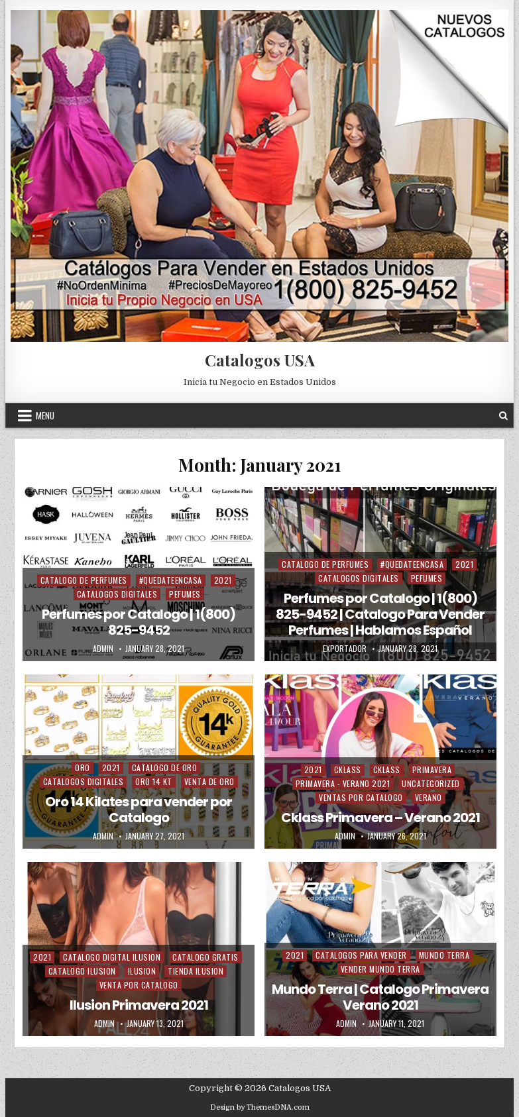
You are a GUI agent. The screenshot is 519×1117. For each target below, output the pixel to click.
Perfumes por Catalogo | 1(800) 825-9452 (138, 622)
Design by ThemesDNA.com (260, 1107)
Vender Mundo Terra (380, 969)
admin (103, 649)
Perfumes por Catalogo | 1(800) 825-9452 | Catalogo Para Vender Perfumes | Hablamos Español (380, 614)
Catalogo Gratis (205, 957)
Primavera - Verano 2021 (343, 783)
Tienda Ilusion (195, 971)
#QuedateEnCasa (170, 580)
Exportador (345, 649)
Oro (82, 767)
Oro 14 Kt (153, 781)
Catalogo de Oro (165, 767)
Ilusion (142, 971)
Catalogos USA (260, 359)
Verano (428, 797)
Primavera (432, 769)
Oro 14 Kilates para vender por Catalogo (138, 809)
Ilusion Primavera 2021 (139, 1005)
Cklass (347, 769)
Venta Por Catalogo (138, 984)
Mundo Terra (444, 955)
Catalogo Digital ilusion (111, 957)
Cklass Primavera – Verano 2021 (380, 817)
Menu (45, 415)
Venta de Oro (209, 781)
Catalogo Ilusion (82, 971)
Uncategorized (431, 783)
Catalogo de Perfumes (83, 580)
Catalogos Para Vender (361, 955)
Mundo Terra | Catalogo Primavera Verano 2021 (380, 997)
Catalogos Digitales (117, 594)
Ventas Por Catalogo (361, 797)
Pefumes (185, 594)
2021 (223, 580)
